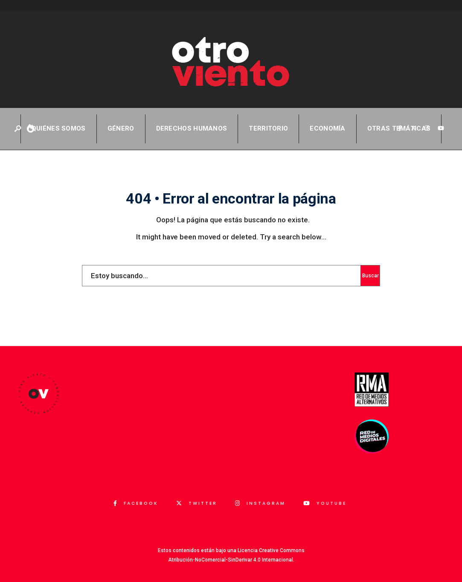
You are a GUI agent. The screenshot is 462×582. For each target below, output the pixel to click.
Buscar (370, 276)
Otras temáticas (399, 128)
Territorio (268, 128)
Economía (327, 128)
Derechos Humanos (191, 128)
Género (121, 128)
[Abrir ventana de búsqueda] (18, 129)
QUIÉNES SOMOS (59, 128)
